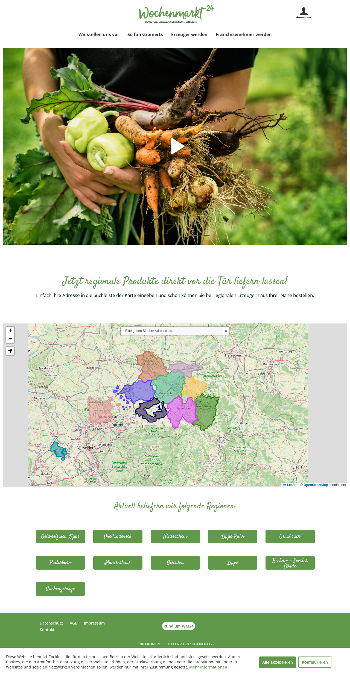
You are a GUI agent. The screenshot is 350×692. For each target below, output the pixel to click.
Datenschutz (51, 623)
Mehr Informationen (208, 667)
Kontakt (47, 629)
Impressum (94, 623)
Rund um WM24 (179, 626)
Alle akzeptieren (277, 662)
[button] (10, 331)
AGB (73, 623)
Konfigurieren (315, 662)
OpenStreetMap (316, 485)
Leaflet (290, 485)
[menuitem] (98, 34)
